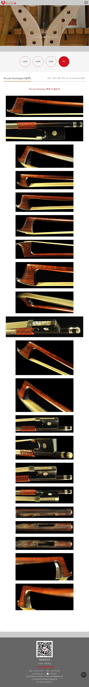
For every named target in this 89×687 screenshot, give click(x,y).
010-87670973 (38, 671)
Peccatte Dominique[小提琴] (75, 78)
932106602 (53, 674)
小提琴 (25, 61)
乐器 (58, 78)
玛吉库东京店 (44, 660)
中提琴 (38, 61)
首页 (54, 78)
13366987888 (44, 667)
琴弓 (64, 61)
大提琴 (51, 61)
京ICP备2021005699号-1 (44, 682)
